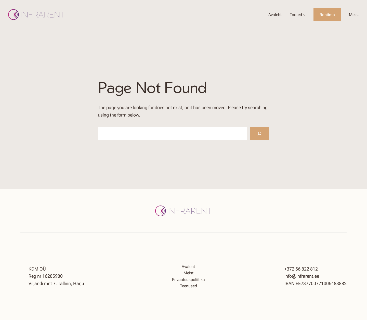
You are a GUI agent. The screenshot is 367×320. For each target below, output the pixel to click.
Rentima (327, 14)
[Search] (259, 133)
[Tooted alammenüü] (304, 15)
